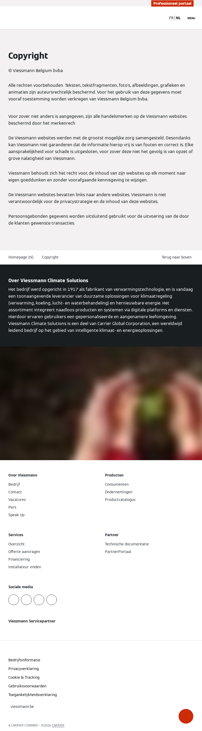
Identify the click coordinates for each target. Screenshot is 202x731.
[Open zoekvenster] (159, 18)
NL (178, 18)
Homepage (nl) (21, 257)
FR (171, 18)
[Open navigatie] (191, 18)
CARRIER (58, 725)
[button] (186, 716)
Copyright (50, 257)
